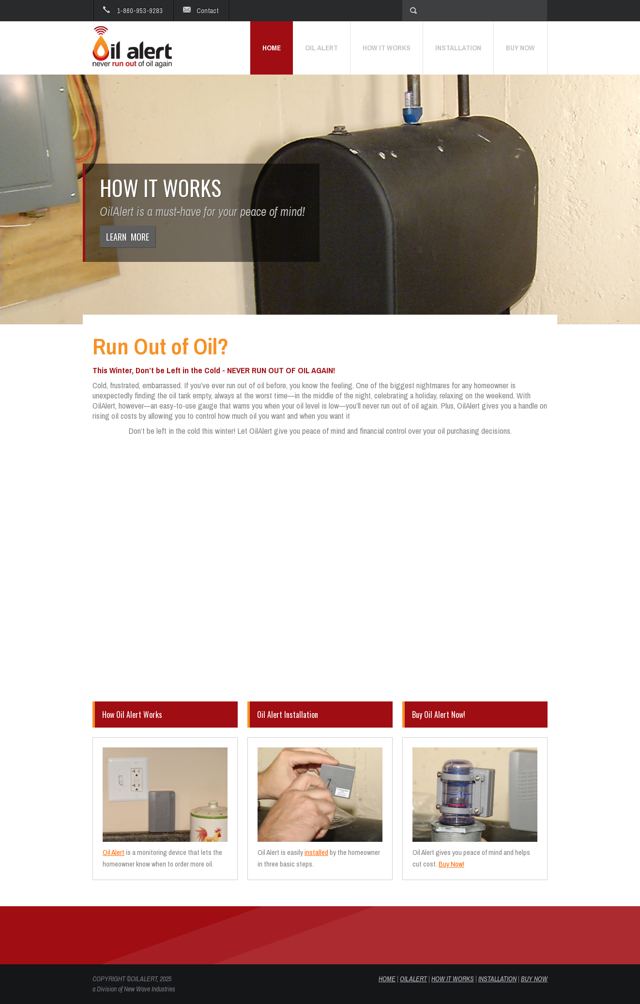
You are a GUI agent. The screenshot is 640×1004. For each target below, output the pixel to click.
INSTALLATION (497, 978)
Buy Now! (451, 864)
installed (316, 852)
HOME (387, 978)
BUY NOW (534, 978)
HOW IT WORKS (452, 978)
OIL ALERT (413, 978)
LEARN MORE (127, 236)
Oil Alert (113, 852)
